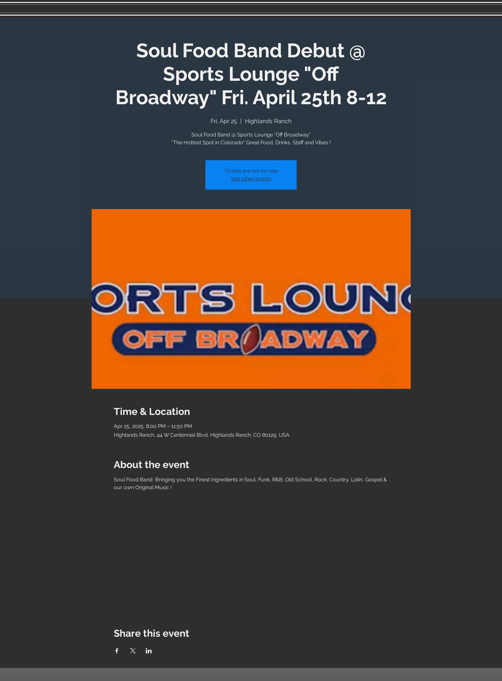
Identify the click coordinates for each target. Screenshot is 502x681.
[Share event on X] (133, 650)
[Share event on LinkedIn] (149, 650)
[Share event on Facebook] (117, 650)
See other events (251, 179)
